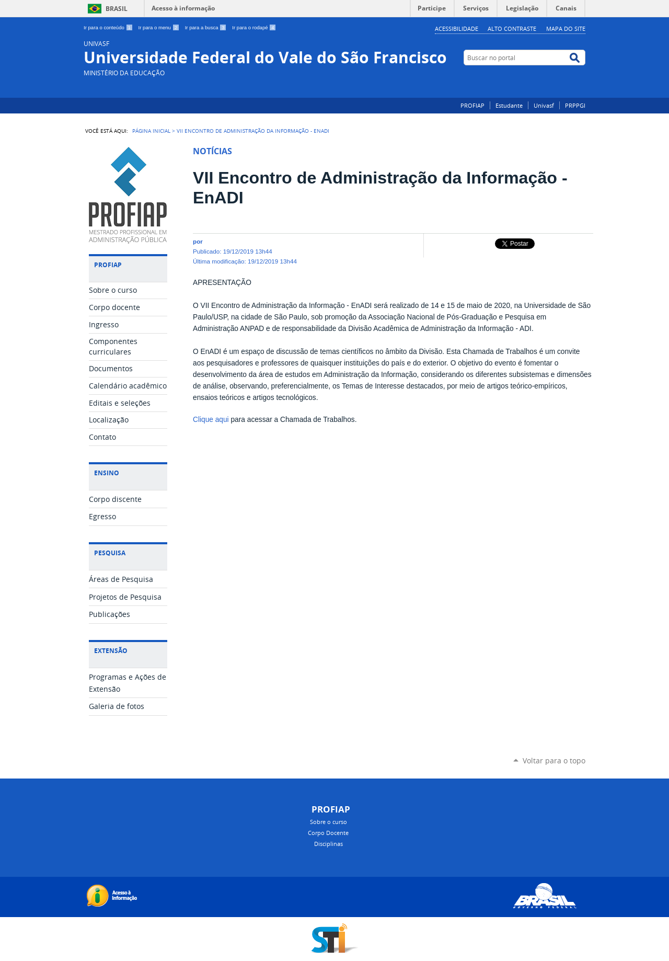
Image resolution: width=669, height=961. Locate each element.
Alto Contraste (512, 28)
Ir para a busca (206, 27)
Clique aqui (211, 420)
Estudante (509, 105)
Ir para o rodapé (254, 27)
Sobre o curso (328, 822)
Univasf (544, 105)
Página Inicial (151, 130)
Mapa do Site (565, 28)
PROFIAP (472, 105)
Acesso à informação (183, 8)
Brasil (117, 8)
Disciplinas (328, 844)
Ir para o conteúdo (109, 27)
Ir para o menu (160, 27)
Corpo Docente (328, 833)
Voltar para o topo (554, 760)
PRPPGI (575, 105)
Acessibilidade (456, 28)
